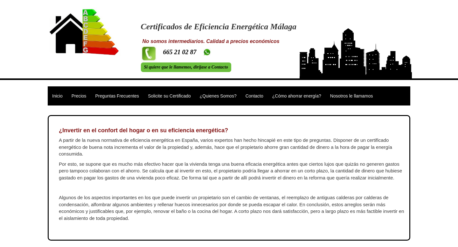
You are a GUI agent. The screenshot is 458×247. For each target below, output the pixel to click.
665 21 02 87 (180, 51)
